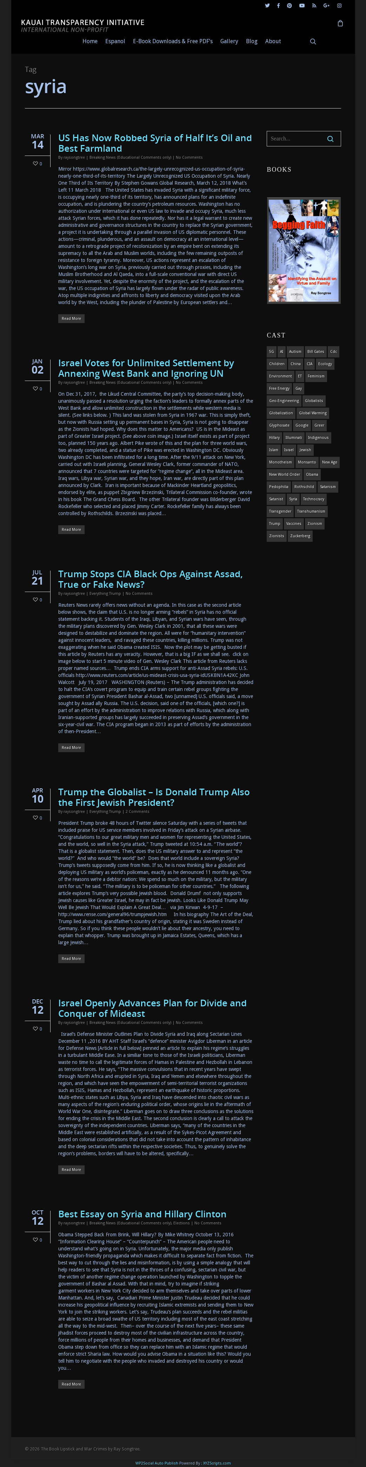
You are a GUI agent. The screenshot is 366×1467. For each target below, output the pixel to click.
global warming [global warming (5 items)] (313, 413)
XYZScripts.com (217, 1463)
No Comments (189, 157)
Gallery (229, 41)
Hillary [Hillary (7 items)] (274, 437)
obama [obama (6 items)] (312, 474)
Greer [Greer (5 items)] (319, 425)
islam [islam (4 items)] (273, 450)
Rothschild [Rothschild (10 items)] (304, 487)
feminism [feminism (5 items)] (316, 376)
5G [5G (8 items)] (271, 351)
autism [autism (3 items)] (295, 351)
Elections (181, 1223)
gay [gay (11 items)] (298, 388)
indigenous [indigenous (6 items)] (318, 437)
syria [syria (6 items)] (293, 499)
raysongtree (74, 157)
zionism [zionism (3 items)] (314, 523)
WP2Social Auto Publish (156, 1463)
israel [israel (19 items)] (289, 450)
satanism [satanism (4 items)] (328, 487)
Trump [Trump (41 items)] (274, 523)
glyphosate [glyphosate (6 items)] (279, 425)
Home (90, 41)
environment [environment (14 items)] (280, 376)
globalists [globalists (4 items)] (314, 401)
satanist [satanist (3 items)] (276, 499)
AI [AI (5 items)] (281, 351)
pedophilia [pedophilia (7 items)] (278, 487)
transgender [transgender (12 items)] (280, 511)
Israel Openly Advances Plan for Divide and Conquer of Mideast (152, 1008)
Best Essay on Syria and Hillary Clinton (142, 1214)
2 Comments (137, 811)
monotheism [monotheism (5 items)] (280, 462)
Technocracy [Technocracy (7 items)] (313, 499)
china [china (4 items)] (296, 364)
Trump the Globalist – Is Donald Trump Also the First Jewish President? (154, 797)
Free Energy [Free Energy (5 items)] (279, 388)
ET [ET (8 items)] (300, 376)
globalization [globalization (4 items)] (281, 413)
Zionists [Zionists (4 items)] (276, 536)
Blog (252, 41)
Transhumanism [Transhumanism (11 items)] (311, 511)
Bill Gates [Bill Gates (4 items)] (315, 351)
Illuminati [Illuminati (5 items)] (294, 437)
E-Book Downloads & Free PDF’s (173, 41)
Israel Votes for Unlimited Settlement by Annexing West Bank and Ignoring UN (146, 368)
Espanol (115, 41)
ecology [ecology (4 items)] (325, 364)
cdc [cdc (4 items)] (333, 351)
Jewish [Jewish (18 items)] (305, 450)
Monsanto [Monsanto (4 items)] (307, 462)
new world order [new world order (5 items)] (284, 474)
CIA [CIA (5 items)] (309, 364)
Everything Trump (105, 593)
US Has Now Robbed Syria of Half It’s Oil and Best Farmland (155, 142)
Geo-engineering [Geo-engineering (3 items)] (284, 401)
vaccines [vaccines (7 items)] (293, 523)
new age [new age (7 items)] (329, 462)
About (273, 41)
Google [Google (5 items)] (301, 425)
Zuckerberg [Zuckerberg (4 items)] (300, 536)
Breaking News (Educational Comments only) (130, 157)
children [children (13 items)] (277, 364)
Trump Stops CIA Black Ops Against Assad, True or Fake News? (150, 579)
